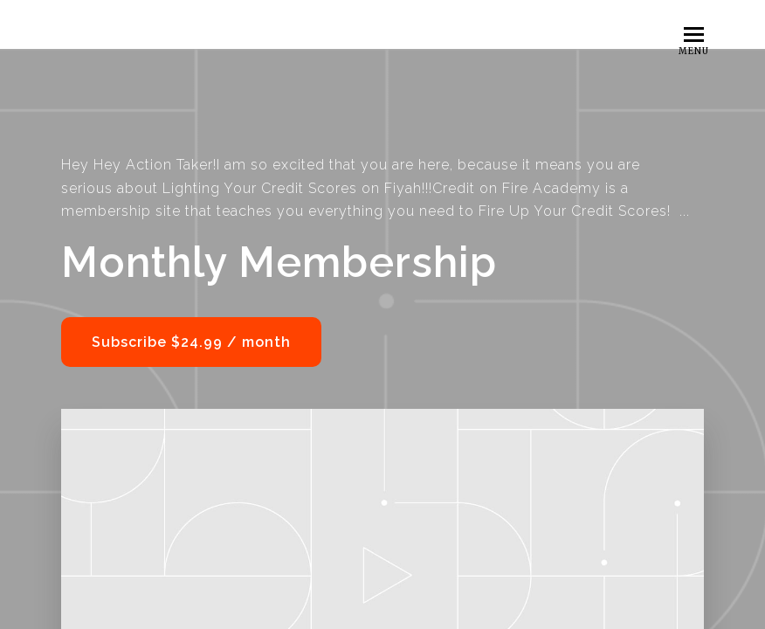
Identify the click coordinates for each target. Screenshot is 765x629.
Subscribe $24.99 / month (191, 342)
